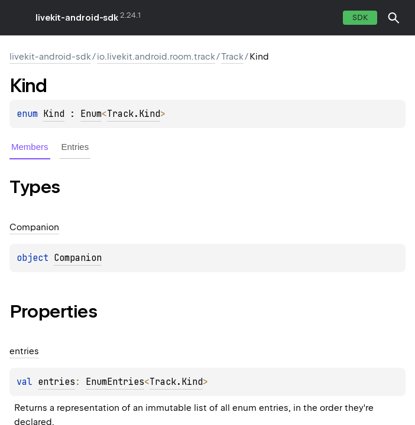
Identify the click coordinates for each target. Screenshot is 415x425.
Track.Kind (133, 114)
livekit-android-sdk (76, 17)
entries (56, 382)
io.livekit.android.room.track (156, 56)
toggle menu (17, 17)
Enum (91, 114)
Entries (75, 147)
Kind (53, 114)
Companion (78, 258)
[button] (394, 18)
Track (232, 56)
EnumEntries (115, 382)
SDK (360, 17)
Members (29, 147)
